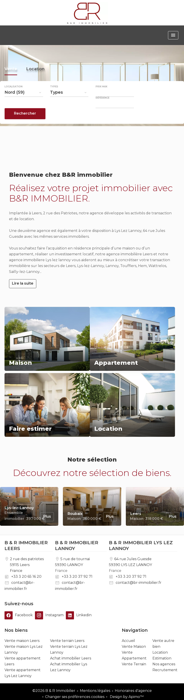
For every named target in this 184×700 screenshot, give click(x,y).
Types (54, 98)
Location (35, 81)
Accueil (87, 13)
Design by (126, 697)
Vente (11, 81)
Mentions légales (95, 691)
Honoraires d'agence (133, 691)
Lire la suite (22, 283)
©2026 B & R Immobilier (53, 691)
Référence (102, 109)
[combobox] (24, 103)
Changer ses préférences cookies (74, 697)
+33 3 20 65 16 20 (26, 576)
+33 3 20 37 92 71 (77, 576)
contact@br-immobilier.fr (138, 582)
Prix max (101, 98)
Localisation (14, 98)
